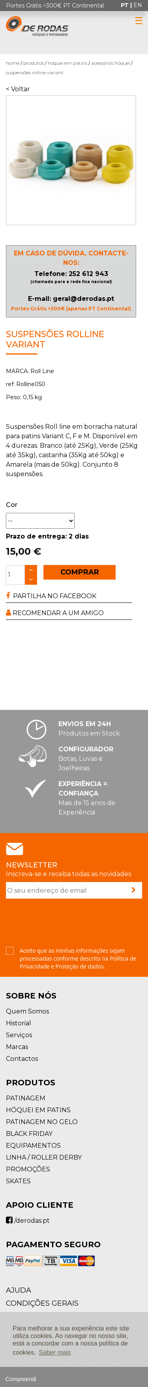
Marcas (17, 1047)
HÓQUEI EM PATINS (67, 63)
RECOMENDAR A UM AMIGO (55, 613)
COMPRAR (79, 572)
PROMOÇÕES (28, 1169)
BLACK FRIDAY (29, 1133)
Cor (11, 505)
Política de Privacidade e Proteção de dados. (78, 962)
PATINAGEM (25, 1098)
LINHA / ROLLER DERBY (44, 1157)
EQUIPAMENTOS (33, 1145)
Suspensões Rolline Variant (35, 72)
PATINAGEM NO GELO (42, 1122)
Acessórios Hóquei (110, 63)
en (137, 5)
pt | (127, 5)
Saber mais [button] (55, 1352)
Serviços (19, 1035)
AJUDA (18, 1290)
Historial (18, 1023)
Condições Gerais (42, 1303)
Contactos (22, 1058)
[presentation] (66, 923)
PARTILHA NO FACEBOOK (51, 596)
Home (12, 63)
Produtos (33, 63)
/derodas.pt (28, 1220)
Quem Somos (27, 1011)
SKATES (18, 1181)
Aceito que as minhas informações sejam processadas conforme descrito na (78, 958)
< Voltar (18, 89)
